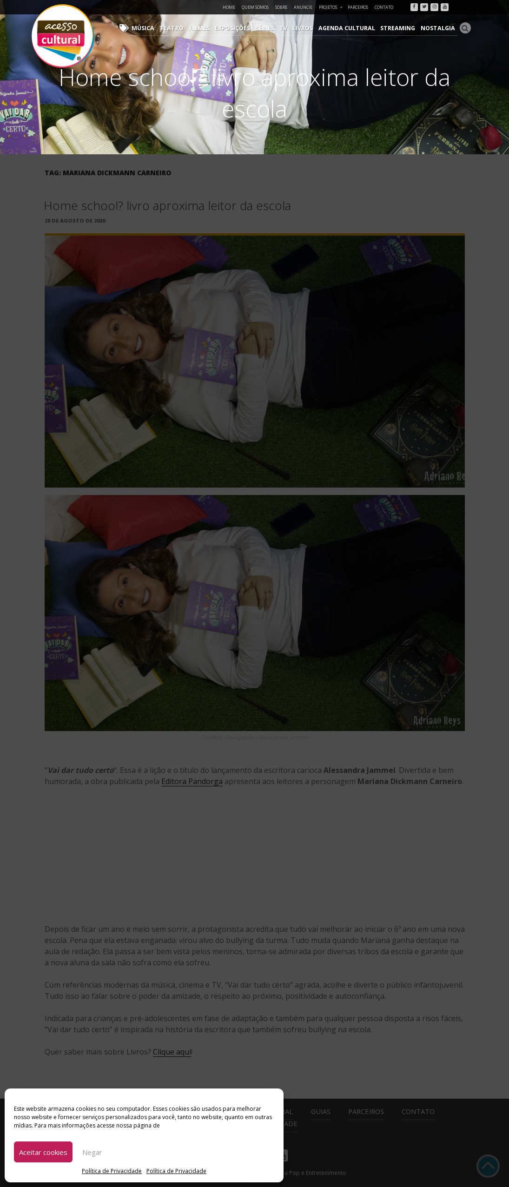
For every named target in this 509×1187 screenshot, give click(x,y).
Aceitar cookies (43, 1152)
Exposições (242, 28)
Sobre (281, 7)
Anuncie (303, 7)
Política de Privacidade (112, 1171)
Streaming (401, 28)
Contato (384, 7)
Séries (273, 28)
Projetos (331, 7)
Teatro (183, 28)
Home (229, 7)
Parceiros (358, 7)
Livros (310, 28)
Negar (92, 1152)
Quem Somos (255, 7)
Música (157, 28)
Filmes (210, 28)
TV (291, 28)
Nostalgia (439, 28)
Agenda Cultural (352, 28)
